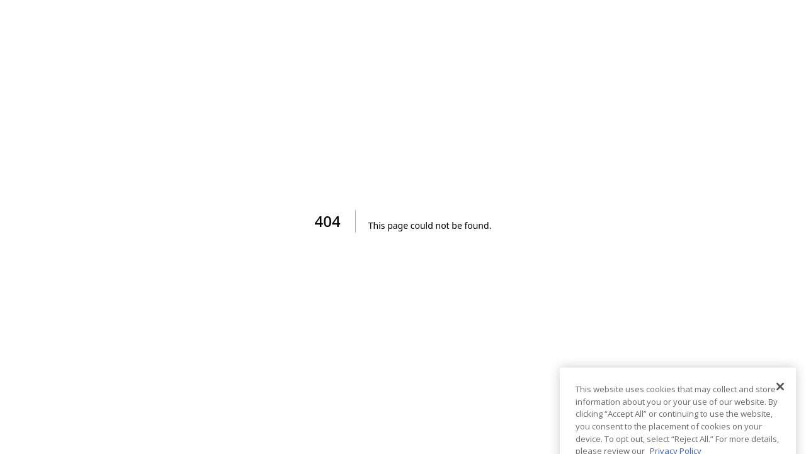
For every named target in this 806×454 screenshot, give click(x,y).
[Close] (780, 396)
